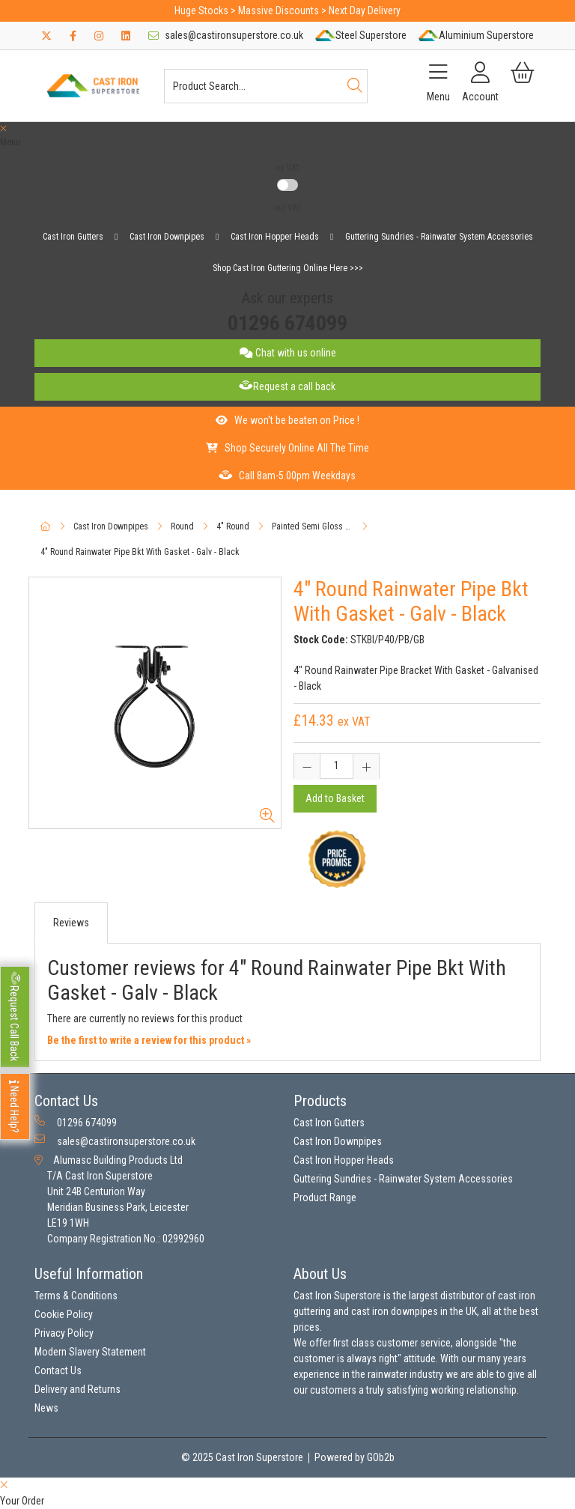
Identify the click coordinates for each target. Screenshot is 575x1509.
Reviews (71, 923)
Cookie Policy (63, 1314)
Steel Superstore (361, 35)
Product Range (324, 1197)
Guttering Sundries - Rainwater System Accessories (439, 236)
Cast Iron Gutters (73, 236)
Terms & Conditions (76, 1296)
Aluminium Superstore (476, 35)
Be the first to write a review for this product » (149, 1040)
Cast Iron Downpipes (167, 236)
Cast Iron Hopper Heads (275, 236)
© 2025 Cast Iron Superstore (242, 1457)
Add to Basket (335, 798)
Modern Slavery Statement (90, 1352)
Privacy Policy (64, 1333)
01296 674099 (287, 323)
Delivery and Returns (77, 1389)
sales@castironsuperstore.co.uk (225, 35)
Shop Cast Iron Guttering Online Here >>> (288, 268)
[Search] (355, 86)
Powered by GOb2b (354, 1457)
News (46, 1408)
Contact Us (58, 1370)
